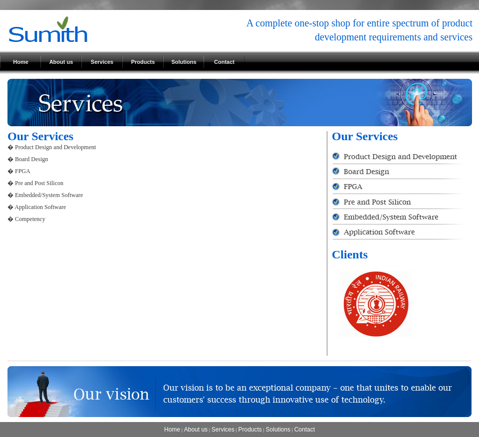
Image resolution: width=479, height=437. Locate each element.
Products (143, 62)
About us (61, 62)
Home (20, 62)
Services (102, 62)
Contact (224, 62)
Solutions (183, 62)
